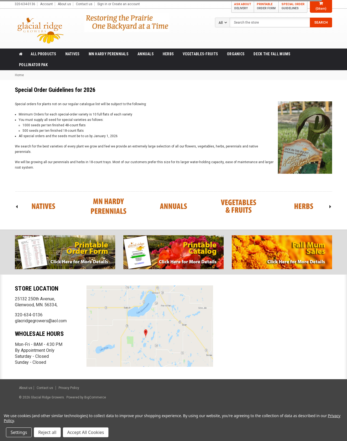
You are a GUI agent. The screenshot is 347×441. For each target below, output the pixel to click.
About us (64, 4)
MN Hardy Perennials (108, 54)
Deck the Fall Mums (271, 54)
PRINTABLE (266, 6)
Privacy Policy (69, 388)
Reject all (47, 432)
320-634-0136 (29, 314)
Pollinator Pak (33, 65)
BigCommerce (94, 397)
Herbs (168, 54)
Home (19, 75)
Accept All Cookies (85, 432)
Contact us (84, 4)
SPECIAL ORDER (292, 6)
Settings (19, 432)
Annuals (145, 54)
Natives (72, 54)
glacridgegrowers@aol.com (41, 320)
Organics (236, 54)
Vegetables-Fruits (200, 54)
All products (43, 54)
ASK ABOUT (242, 6)
